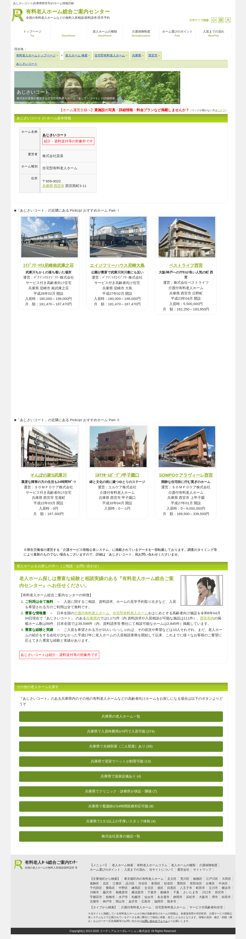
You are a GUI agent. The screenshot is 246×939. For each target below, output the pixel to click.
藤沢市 (107, 892)
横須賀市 (138, 892)
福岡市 (158, 901)
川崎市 (94, 892)
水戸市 (123, 897)
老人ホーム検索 (122, 865)
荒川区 (184, 878)
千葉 (176, 892)
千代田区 (96, 888)
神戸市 (107, 901)
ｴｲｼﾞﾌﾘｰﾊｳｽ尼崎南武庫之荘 (48, 265)
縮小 (214, 20)
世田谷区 (196, 883)
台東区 (210, 883)
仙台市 (149, 897)
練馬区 (136, 888)
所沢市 (219, 892)
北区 (106, 883)
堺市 (215, 897)
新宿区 (155, 883)
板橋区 (197, 878)
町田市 (200, 888)
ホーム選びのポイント (105, 869)
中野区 (123, 888)
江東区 (117, 883)
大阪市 (203, 897)
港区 (160, 888)
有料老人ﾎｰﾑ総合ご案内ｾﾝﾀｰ (51, 864)
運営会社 (183, 869)
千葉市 (152, 892)
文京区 (149, 888)
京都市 (94, 901)
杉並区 (168, 883)
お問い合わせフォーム (155, 921)
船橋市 (164, 892)
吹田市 (226, 897)
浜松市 (190, 897)
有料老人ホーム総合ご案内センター (68, 14)
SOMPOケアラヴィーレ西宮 (186, 475)
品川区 (130, 883)
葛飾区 (94, 883)
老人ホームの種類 (183, 865)
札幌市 (136, 897)
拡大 (228, 20)
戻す (221, 20)
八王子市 (186, 888)
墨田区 (181, 883)
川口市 (206, 892)
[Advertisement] (135, 160)
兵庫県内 (93, 618)
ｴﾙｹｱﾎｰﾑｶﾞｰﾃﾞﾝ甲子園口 (117, 475)
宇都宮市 (96, 897)
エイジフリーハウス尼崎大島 (117, 265)
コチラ (221, 110)
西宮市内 (207, 618)
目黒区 (171, 888)
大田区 (226, 878)
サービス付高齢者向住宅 (206, 907)
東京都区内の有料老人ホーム (144, 878)
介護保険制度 (208, 865)
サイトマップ (202, 869)
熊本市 (171, 901)
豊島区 (110, 888)
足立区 (171, 878)
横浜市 (226, 888)
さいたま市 (190, 892)
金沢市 (133, 901)
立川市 (213, 888)
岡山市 (120, 901)
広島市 (146, 901)
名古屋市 (163, 897)
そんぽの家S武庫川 (48, 475)
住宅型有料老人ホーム (130, 613)
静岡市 (177, 897)
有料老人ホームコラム (152, 865)
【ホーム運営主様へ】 (124, 110)
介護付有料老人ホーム (91, 613)
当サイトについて (161, 869)
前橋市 (110, 897)
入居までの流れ (134, 869)
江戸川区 (212, 878)
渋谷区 (142, 883)
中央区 (223, 883)
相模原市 (122, 892)
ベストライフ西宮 (186, 265)
